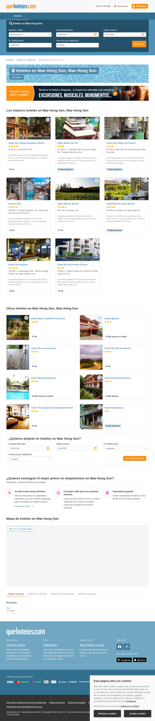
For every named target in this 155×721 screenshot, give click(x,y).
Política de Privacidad (76, 703)
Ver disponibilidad (134, 458)
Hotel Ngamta (112, 318)
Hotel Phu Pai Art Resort (118, 348)
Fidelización (50, 645)
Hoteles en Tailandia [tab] (37, 594)
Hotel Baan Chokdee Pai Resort (48, 318)
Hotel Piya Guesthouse (43, 378)
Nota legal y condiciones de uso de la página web (26, 703)
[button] (140, 6)
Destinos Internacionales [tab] (62, 594)
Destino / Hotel (16, 30)
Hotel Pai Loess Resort (43, 348)
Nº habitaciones (16, 40)
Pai (7, 608)
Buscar (139, 43)
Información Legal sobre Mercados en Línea (24, 707)
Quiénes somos (15, 645)
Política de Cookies (57, 703)
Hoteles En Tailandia (25, 60)
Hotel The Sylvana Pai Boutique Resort (52, 407)
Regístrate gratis (24, 506)
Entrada (64, 30)
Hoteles (9, 60)
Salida (110, 30)
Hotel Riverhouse (114, 407)
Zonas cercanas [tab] (16, 594)
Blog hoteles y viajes (92, 645)
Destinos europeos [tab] (87, 594)
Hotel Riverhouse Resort (118, 378)
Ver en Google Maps (21, 529)
